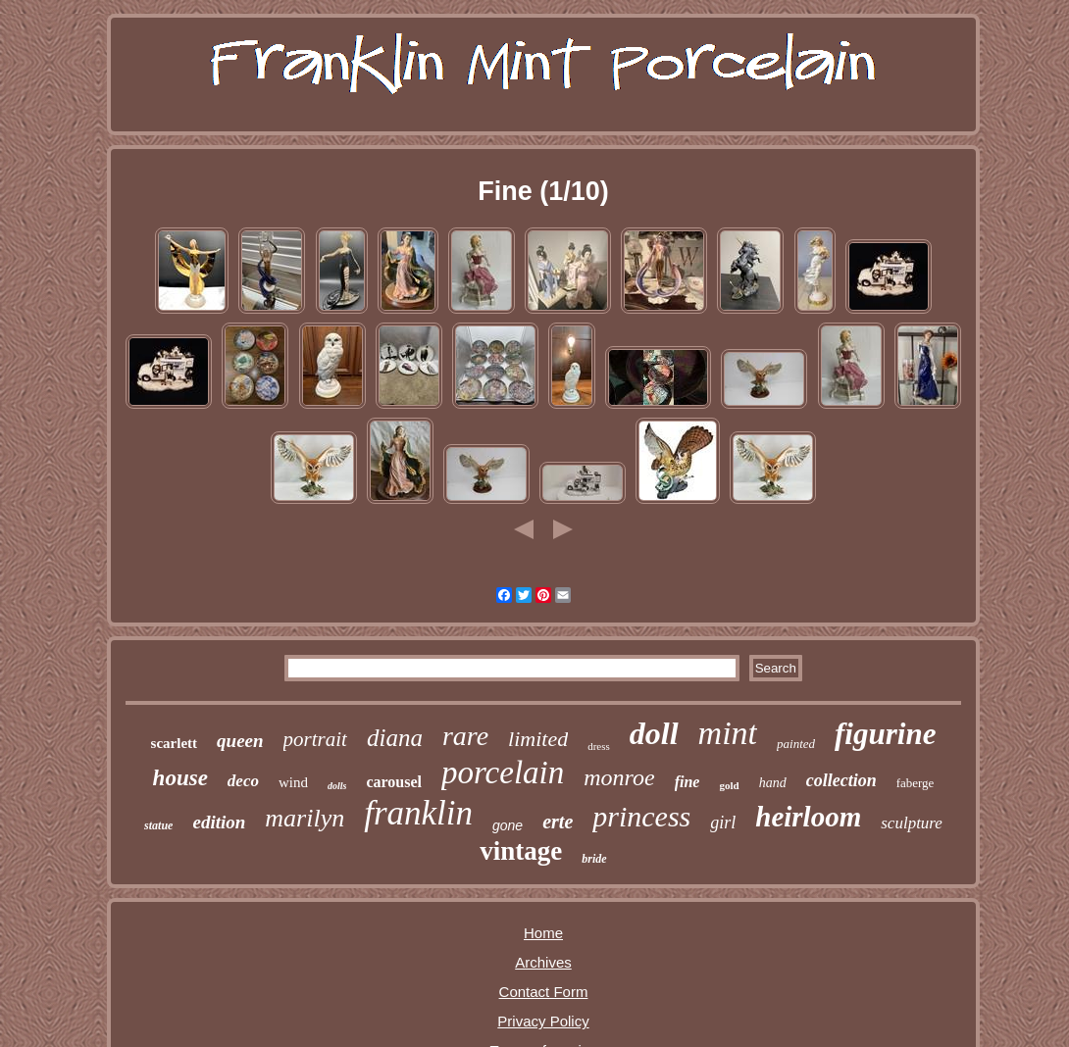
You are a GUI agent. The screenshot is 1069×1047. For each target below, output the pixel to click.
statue (158, 825)
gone (507, 825)
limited (538, 738)
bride (594, 859)
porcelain (502, 772)
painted (796, 743)
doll (654, 733)
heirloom (808, 816)
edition (218, 822)
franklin (418, 813)
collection (841, 780)
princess (641, 816)
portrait (315, 739)
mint (727, 733)
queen (240, 740)
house (180, 778)
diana (395, 737)
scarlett (174, 743)
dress (598, 746)
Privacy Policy (542, 1021)
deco (243, 781)
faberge (915, 782)
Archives (543, 962)
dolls (337, 785)
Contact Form (543, 991)
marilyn (304, 818)
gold (728, 785)
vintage (521, 851)
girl (723, 822)
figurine (885, 734)
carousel (394, 781)
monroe (619, 777)
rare (465, 736)
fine (687, 781)
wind (293, 782)
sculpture (911, 823)
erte (557, 821)
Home (543, 932)
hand (773, 782)
